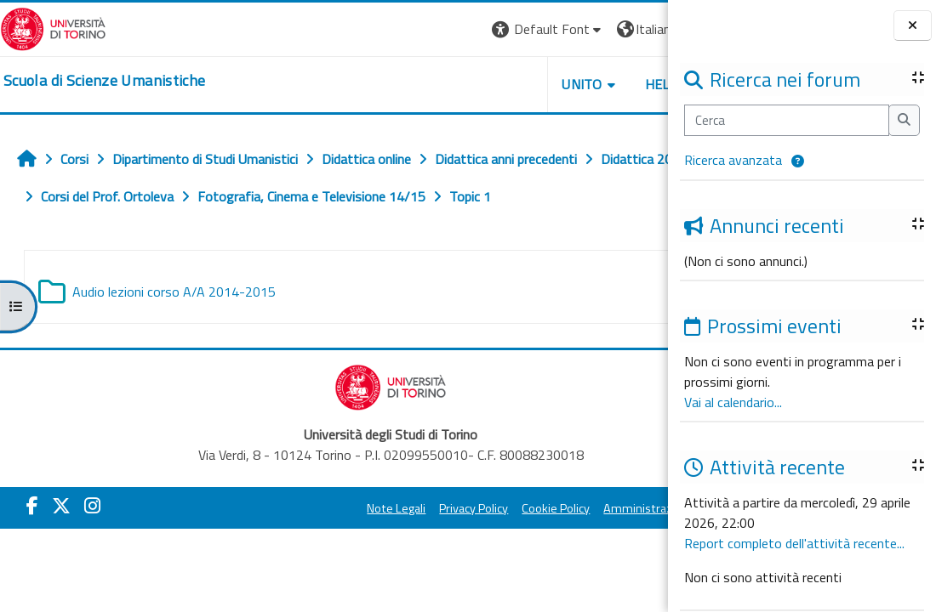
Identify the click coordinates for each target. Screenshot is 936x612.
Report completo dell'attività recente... (794, 543)
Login (638, 29)
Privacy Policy (433, 508)
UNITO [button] (468, 84)
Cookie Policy (516, 508)
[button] (798, 161)
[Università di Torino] (53, 27)
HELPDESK (565, 84)
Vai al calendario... (733, 402)
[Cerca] (786, 120)
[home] (104, 80)
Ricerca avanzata (733, 160)
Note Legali (356, 508)
